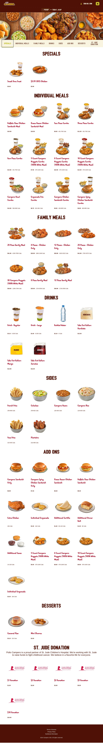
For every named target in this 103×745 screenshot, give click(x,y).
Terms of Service (51, 732)
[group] (16, 74)
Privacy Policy (51, 734)
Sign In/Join (86, 3)
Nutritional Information (51, 736)
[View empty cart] (97, 3)
